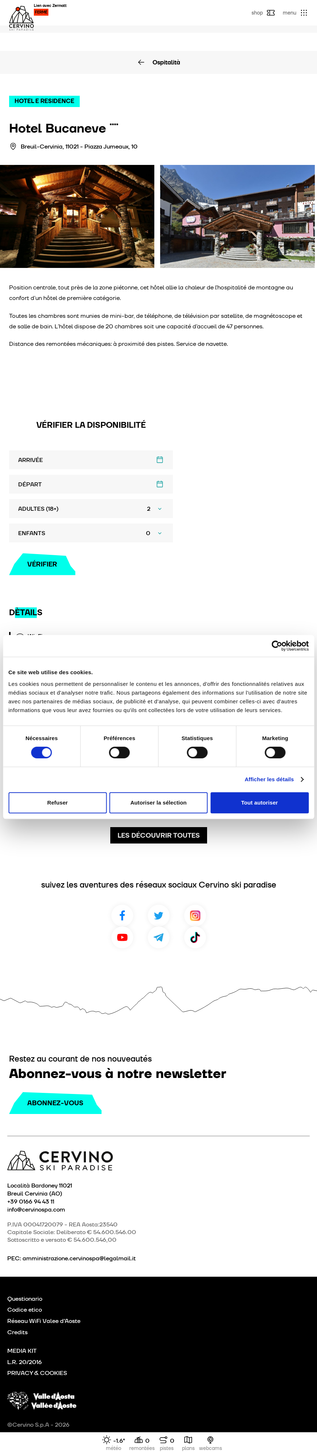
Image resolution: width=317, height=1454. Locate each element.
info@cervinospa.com (36, 1209)
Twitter (159, 915)
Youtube (122, 937)
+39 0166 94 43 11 (30, 1201)
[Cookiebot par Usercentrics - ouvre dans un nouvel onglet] (277, 645)
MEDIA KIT (22, 1351)
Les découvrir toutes (159, 835)
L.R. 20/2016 (24, 1362)
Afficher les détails (269, 779)
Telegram (159, 937)
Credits (17, 1332)
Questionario (24, 1299)
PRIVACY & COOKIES (37, 1373)
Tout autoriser (259, 802)
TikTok (195, 937)
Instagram (195, 915)
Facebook (122, 915)
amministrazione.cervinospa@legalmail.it (79, 1258)
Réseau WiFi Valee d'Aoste (43, 1321)
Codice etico (24, 1309)
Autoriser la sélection (158, 802)
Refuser (57, 802)
